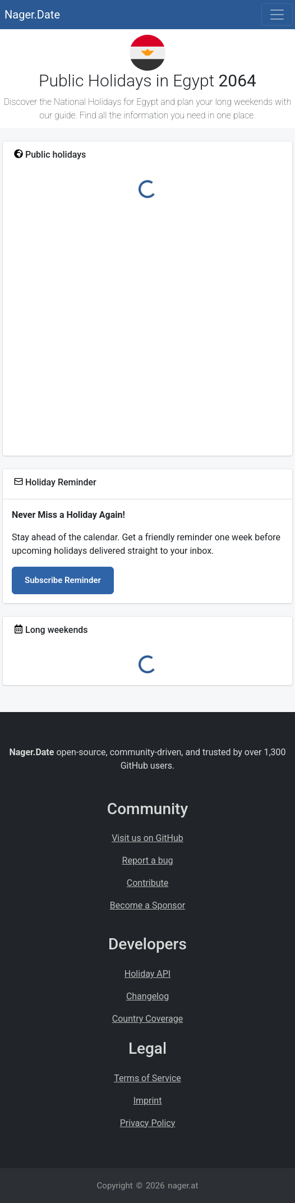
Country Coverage (147, 1018)
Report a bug (147, 860)
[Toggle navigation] (277, 14)
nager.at (183, 1186)
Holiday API (147, 973)
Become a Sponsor (147, 905)
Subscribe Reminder (63, 580)
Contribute (147, 883)
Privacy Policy (148, 1123)
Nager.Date (32, 14)
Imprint (147, 1100)
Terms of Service (147, 1078)
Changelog (147, 996)
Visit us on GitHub (147, 838)
